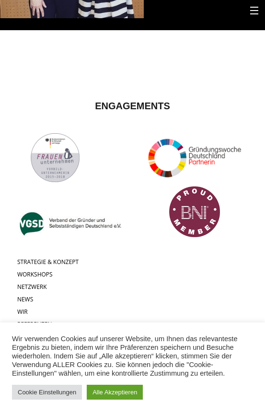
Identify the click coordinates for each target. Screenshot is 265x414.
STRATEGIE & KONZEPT (48, 262)
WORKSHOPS (35, 274)
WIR (22, 312)
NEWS (25, 299)
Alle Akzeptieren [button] (114, 392)
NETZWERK (32, 287)
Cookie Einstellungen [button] (47, 392)
